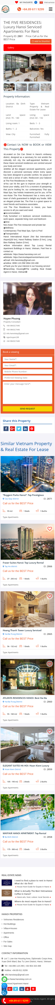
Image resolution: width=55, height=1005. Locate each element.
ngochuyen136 (11, 337)
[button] (47, 67)
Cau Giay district (12, 498)
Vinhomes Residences (13, 919)
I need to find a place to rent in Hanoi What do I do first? (33, 882)
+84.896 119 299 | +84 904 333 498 (24, 966)
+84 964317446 (12, 326)
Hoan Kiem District (13, 769)
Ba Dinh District (11, 837)
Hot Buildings (9, 924)
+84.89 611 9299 (20, 970)
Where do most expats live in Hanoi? (33, 901)
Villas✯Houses (9, 928)
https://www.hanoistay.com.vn (18, 979)
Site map (7, 946)
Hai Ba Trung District (13, 634)
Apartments (13, 517)
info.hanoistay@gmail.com (16, 333)
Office (5, 937)
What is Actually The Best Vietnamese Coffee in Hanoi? (33, 892)
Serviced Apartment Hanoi (16, 983)
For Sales (7, 941)
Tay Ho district (11, 566)
